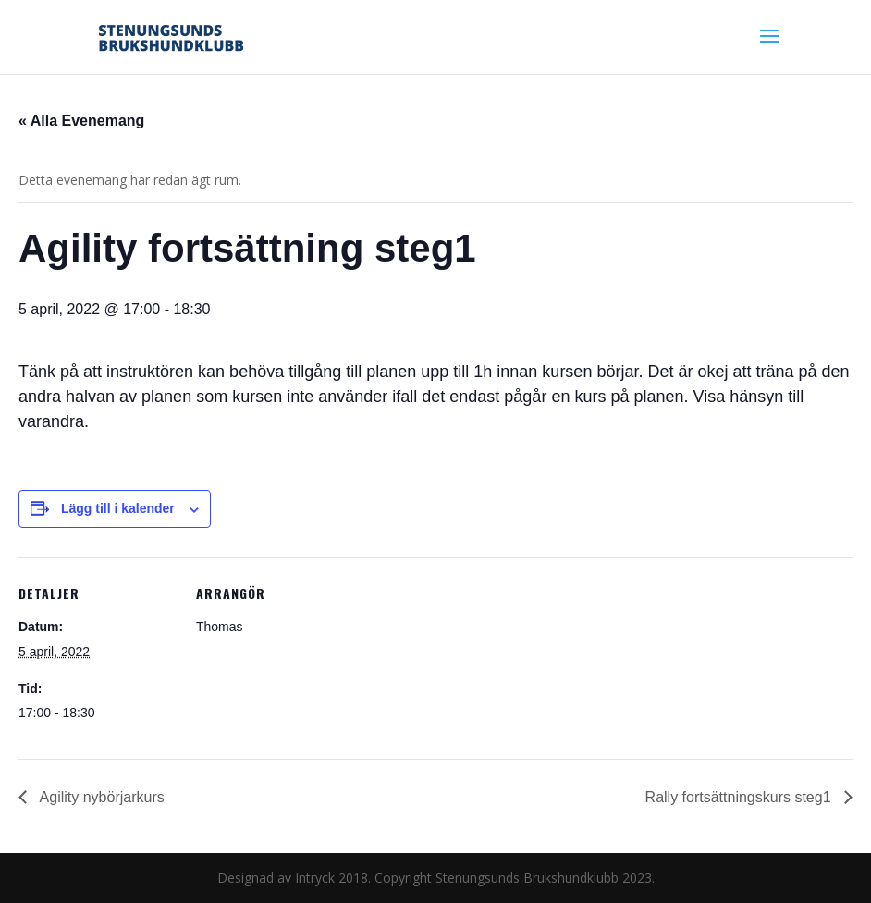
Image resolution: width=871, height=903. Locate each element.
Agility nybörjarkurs (100, 797)
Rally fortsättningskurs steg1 (740, 797)
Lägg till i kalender (118, 508)
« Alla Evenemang (81, 120)
